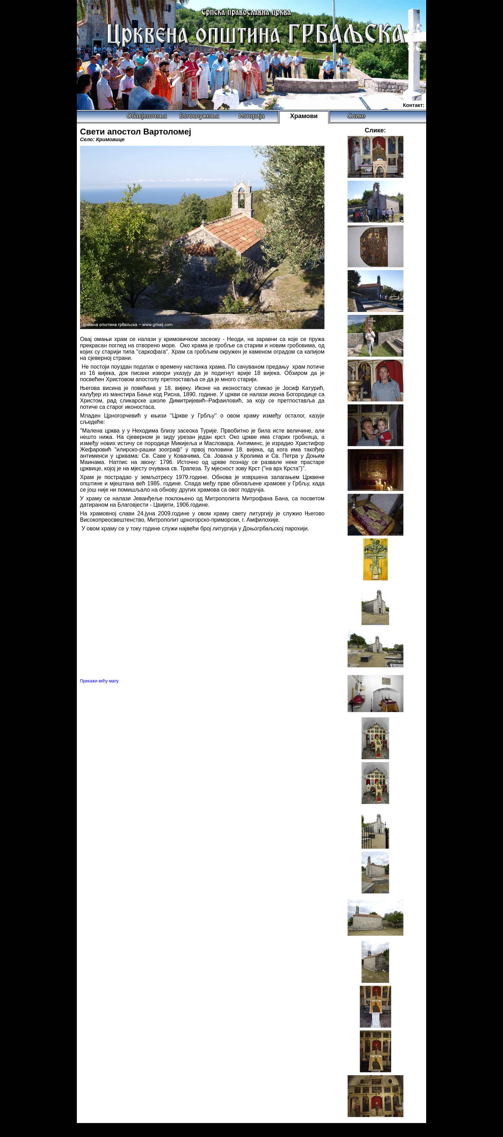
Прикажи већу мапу (99, 681)
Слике (356, 116)
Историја (251, 116)
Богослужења (199, 116)
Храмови (304, 116)
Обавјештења (147, 116)
